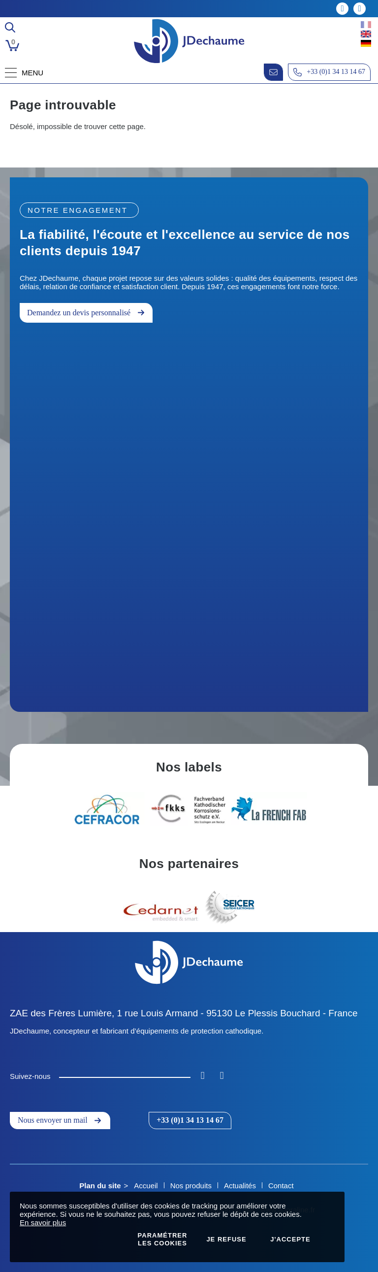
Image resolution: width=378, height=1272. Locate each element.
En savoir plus (43, 1222)
